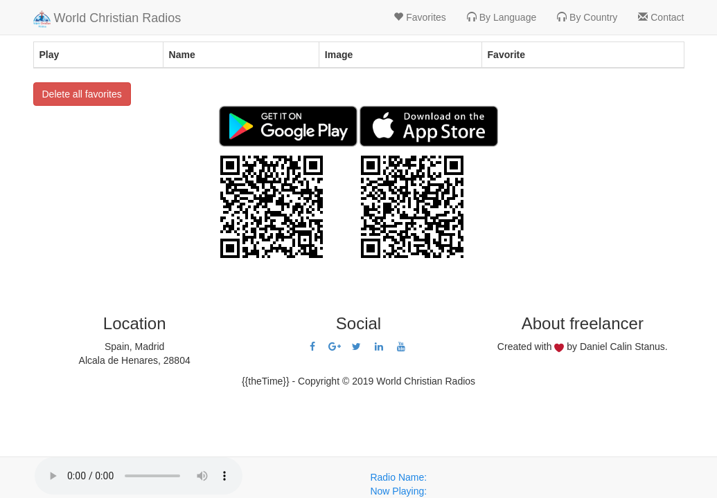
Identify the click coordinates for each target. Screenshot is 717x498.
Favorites (419, 17)
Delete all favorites (82, 94)
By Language (501, 17)
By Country (587, 17)
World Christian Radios (107, 19)
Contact (661, 17)
